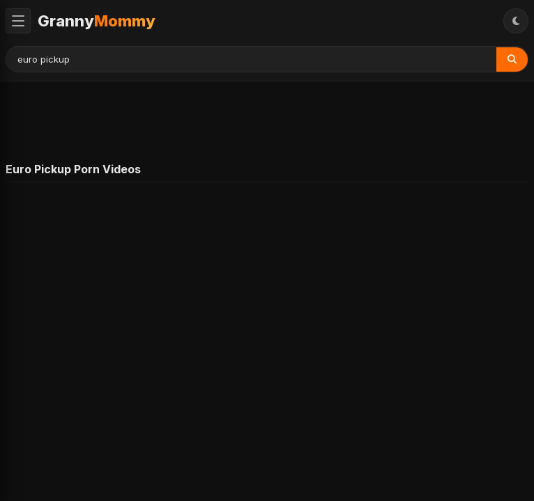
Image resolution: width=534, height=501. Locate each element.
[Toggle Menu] (18, 20)
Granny (96, 21)
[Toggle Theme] (515, 20)
